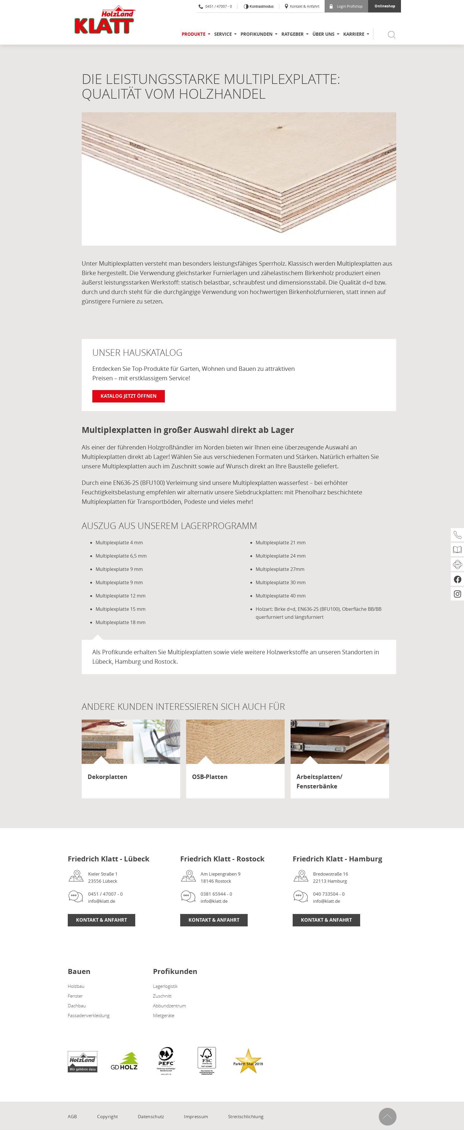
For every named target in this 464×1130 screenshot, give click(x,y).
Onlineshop (385, 6)
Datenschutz (151, 1116)
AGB (72, 1116)
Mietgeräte (163, 1015)
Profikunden (257, 34)
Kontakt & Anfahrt (301, 6)
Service (223, 34)
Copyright (107, 1116)
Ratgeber (292, 34)
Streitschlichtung (245, 1116)
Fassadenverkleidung (88, 1015)
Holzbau (76, 986)
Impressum (196, 1116)
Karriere (353, 34)
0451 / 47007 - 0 (215, 6)
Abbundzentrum (169, 1006)
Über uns (323, 34)
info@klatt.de (101, 901)
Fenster (75, 996)
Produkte (193, 34)
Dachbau (77, 1006)
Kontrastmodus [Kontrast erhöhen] (261, 6)
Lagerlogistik (165, 986)
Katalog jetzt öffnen (129, 396)
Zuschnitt (162, 996)
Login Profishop (346, 6)
